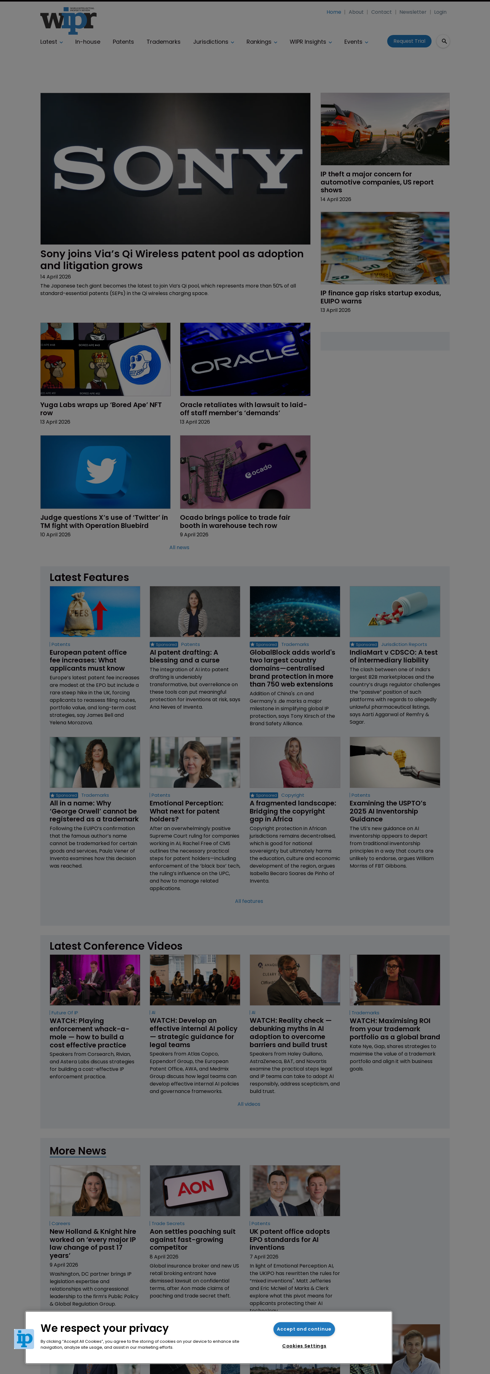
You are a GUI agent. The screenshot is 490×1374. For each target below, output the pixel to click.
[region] (208, 1337)
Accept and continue (304, 1329)
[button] (24, 1339)
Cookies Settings (304, 1346)
